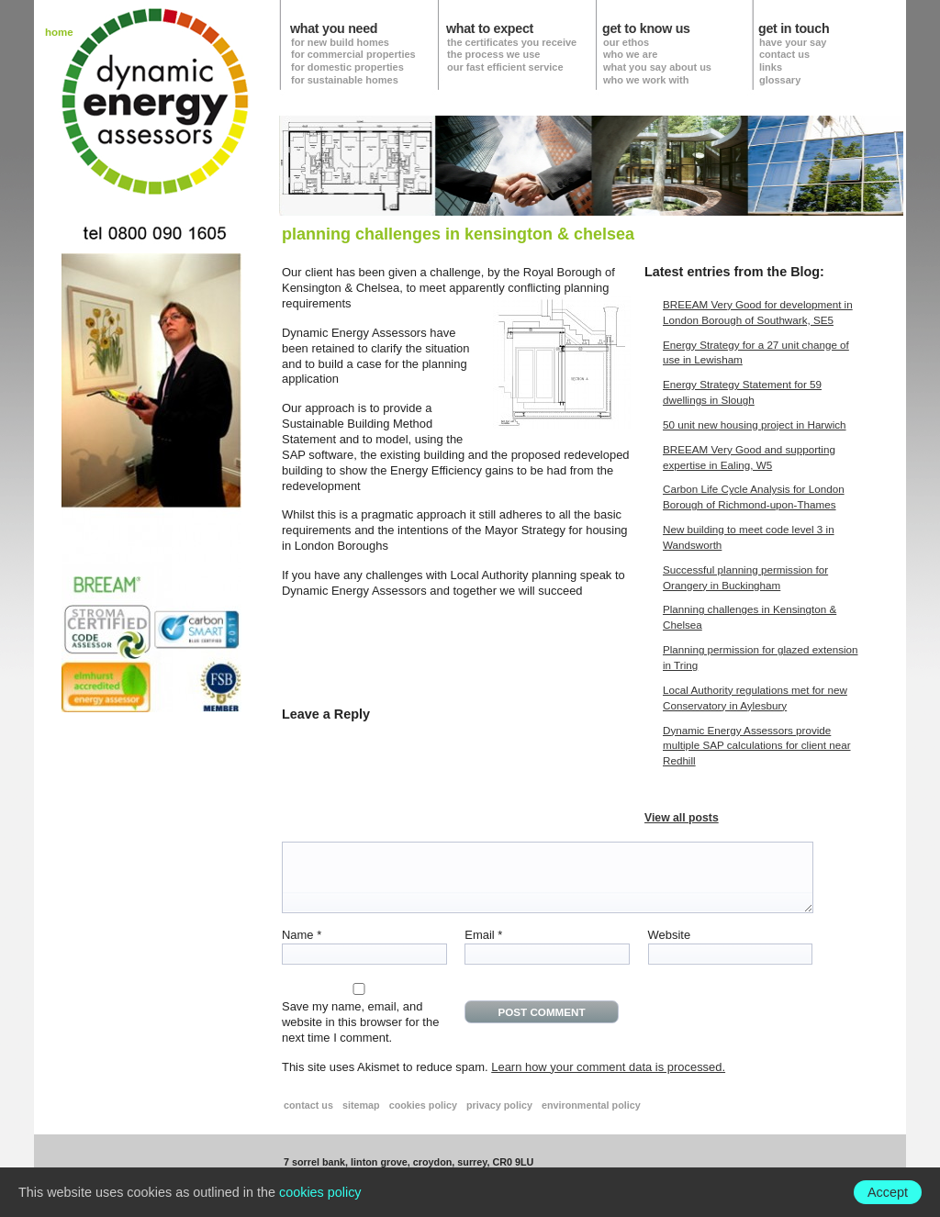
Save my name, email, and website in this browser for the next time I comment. (360, 1021)
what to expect (489, 29)
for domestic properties (347, 67)
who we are (630, 54)
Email (483, 935)
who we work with (646, 79)
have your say (792, 42)
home (59, 33)
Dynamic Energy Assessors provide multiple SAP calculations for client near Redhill (757, 745)
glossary (779, 79)
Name (301, 935)
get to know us (646, 29)
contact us (784, 54)
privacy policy (499, 1105)
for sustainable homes (344, 79)
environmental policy (591, 1105)
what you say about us (657, 67)
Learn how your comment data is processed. (608, 1067)
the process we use (494, 54)
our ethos (626, 42)
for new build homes (340, 42)
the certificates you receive (511, 42)
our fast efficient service (505, 67)
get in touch (793, 29)
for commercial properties (353, 54)
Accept (887, 1192)
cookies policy (423, 1105)
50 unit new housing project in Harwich (754, 424)
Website (669, 935)
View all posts (681, 817)
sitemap (361, 1105)
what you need (333, 29)
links (770, 67)
